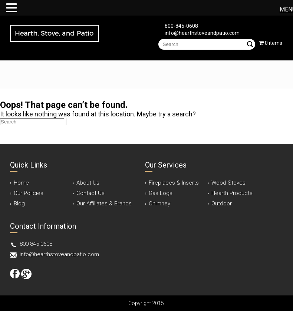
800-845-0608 (181, 26)
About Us (87, 182)
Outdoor (221, 203)
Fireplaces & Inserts (174, 182)
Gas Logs (160, 193)
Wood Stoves (228, 182)
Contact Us (90, 193)
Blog (19, 203)
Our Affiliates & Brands (104, 203)
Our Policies (28, 193)
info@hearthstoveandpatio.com (202, 33)
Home (21, 182)
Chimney (159, 203)
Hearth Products (232, 193)
